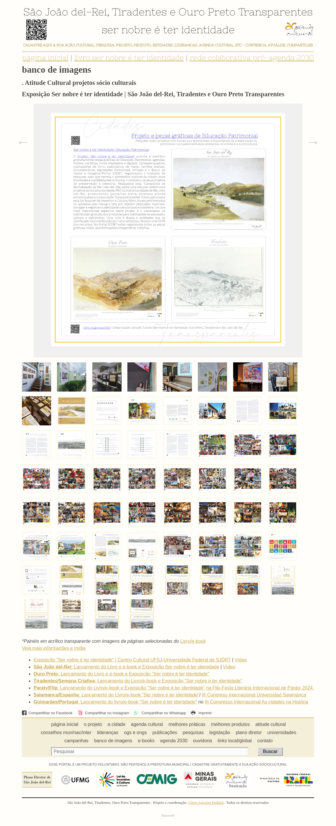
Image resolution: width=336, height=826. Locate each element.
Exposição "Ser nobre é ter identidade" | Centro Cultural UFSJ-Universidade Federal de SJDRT (132, 659)
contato (265, 740)
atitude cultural (270, 724)
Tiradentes (139, 12)
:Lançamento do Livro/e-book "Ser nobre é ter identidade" (116, 694)
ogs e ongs (135, 732)
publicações (165, 732)
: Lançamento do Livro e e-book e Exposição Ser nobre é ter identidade (126, 666)
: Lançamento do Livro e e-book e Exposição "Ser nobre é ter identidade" (121, 673)
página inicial (45, 58)
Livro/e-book (193, 641)
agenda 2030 (173, 740)
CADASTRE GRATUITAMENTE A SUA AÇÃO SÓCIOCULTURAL (239, 764)
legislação (219, 732)
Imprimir (201, 713)
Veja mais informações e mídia (54, 648)
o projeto (93, 724)
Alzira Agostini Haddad (206, 803)
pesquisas (193, 732)
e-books (146, 740)
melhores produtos (230, 724)
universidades (281, 732)
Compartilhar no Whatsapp (160, 713)
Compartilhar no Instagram (103, 713)
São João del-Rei (65, 12)
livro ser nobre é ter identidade (129, 58)
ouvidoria (202, 740)
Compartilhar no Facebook (47, 713)
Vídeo (241, 659)
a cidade (116, 724)
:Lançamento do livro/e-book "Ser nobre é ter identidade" (115, 701)
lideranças (107, 732)
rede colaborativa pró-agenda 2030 (252, 58)
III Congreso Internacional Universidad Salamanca (254, 694)
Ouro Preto (207, 12)
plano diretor (249, 732)
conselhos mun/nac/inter (66, 732)
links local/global (235, 740)
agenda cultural (147, 724)
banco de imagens (113, 740)
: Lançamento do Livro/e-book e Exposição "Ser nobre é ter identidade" (138, 680)
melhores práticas (187, 724)
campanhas (76, 740)
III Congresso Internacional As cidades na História (256, 701)
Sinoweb (168, 815)
